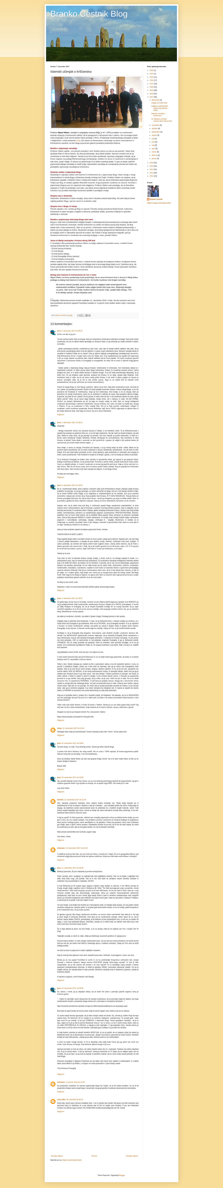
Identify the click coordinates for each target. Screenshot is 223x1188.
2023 (152, 77)
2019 (152, 90)
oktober (155, 128)
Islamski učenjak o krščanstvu (158, 115)
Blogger (122, 1175)
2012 (152, 176)
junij (153, 142)
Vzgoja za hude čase (159, 103)
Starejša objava (132, 1156)
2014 (152, 169)
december (156, 100)
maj (153, 145)
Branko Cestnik (156, 199)
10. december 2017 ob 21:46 (76, 848)
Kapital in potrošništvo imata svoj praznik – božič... (160, 108)
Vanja (59, 728)
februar (155, 155)
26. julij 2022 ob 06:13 (74, 1100)
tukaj (78, 140)
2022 (152, 80)
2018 (152, 94)
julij (153, 139)
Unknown (61, 848)
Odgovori (60, 415)
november (156, 125)
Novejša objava (57, 1156)
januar (154, 159)
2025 (152, 70)
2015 (152, 166)
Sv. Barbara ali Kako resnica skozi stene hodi (161, 120)
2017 (152, 97)
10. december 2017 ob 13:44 (73, 728)
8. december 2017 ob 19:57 (72, 598)
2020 (152, 87)
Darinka (60, 800)
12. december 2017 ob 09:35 (72, 988)
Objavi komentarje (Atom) (72, 1160)
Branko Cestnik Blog (89, 14)
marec (154, 152)
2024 (152, 74)
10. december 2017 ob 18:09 (72, 777)
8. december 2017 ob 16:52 (72, 485)
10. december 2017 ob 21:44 (75, 800)
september (156, 132)
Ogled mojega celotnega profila (159, 203)
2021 (152, 84)
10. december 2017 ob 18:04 (72, 743)
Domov (94, 1156)
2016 (152, 163)
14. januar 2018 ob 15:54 (75, 1082)
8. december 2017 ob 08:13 (72, 331)
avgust (154, 135)
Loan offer (61, 1100)
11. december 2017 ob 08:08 (72, 868)
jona (59, 331)
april (153, 149)
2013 (152, 173)
